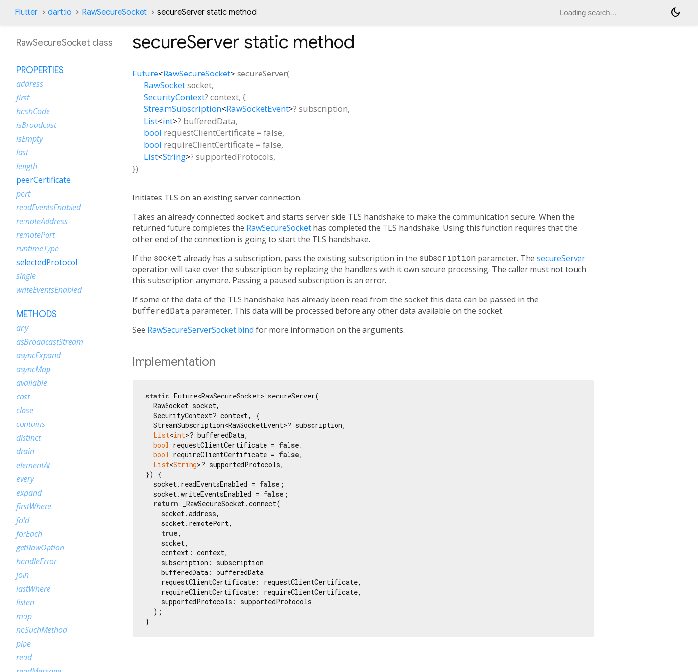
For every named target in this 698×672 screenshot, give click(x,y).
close (24, 410)
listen (25, 602)
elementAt (33, 465)
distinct (28, 437)
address (29, 83)
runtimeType (37, 248)
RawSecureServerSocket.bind (200, 329)
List (151, 120)
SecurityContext (174, 96)
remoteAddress (42, 221)
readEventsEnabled (48, 207)
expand (29, 492)
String (174, 156)
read (24, 657)
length (26, 166)
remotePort (35, 234)
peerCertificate (43, 179)
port (23, 193)
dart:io (60, 12)
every (25, 478)
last (22, 152)
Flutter (26, 12)
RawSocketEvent (257, 108)
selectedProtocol (46, 262)
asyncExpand (38, 355)
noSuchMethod (41, 629)
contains (30, 424)
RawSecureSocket (114, 12)
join (22, 575)
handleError (36, 561)
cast (23, 396)
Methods (36, 314)
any (22, 328)
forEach (29, 533)
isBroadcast (36, 125)
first (22, 97)
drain (25, 451)
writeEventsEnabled (49, 289)
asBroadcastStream (49, 341)
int (168, 120)
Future (145, 73)
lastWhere (33, 588)
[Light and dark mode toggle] (675, 12)
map (24, 616)
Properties (40, 70)
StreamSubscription (182, 108)
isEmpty (29, 138)
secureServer (561, 258)
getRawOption (40, 547)
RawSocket (164, 85)
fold (22, 520)
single (26, 276)
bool (153, 132)
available (31, 382)
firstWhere (33, 506)
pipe (23, 643)
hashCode (33, 111)
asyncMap (33, 369)
